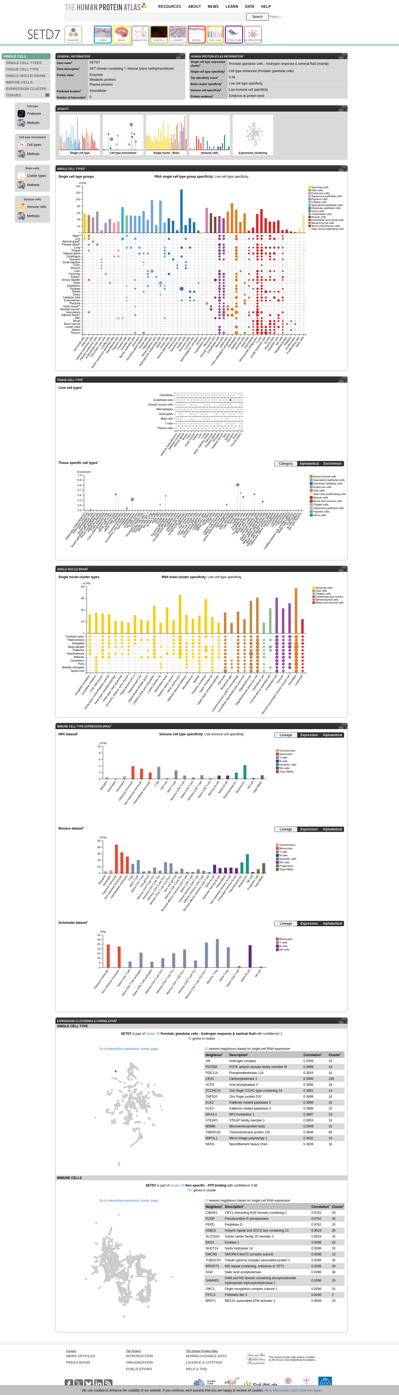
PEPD (210, 1224)
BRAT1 (211, 1301)
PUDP (210, 1219)
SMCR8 (211, 1254)
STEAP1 (212, 1120)
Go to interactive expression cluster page (128, 1049)
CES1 (210, 1079)
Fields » (275, 17)
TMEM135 (213, 1132)
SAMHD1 (212, 1280)
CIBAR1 (211, 1213)
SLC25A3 (212, 1236)
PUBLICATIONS (139, 1369)
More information (277, 1390)
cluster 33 (177, 1185)
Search (257, 17)
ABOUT (194, 6)
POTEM (211, 1067)
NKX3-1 (211, 1114)
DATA (249, 6)
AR (208, 1061)
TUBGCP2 (213, 1260)
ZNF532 (211, 1097)
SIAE (209, 1272)
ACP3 (210, 1085)
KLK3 (209, 1108)
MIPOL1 (211, 1138)
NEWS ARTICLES (80, 1356)
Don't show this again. (306, 1390)
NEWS (213, 6)
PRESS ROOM (78, 1362)
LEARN (232, 6)
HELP (266, 6)
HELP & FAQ (196, 1369)
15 (206, 1049)
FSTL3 (210, 1295)
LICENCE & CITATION (204, 1362)
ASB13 (211, 1230)
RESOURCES (169, 6)
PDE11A (212, 1073)
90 (190, 1038)
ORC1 (210, 1289)
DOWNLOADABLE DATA (206, 1356)
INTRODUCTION (139, 1356)
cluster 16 (153, 1034)
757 (189, 1190)
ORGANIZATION (139, 1362)
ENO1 (210, 1242)
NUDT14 (212, 1248)
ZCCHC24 (213, 1091)
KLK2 (209, 1102)
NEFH (210, 1144)
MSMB (210, 1126)
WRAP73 (212, 1266)
